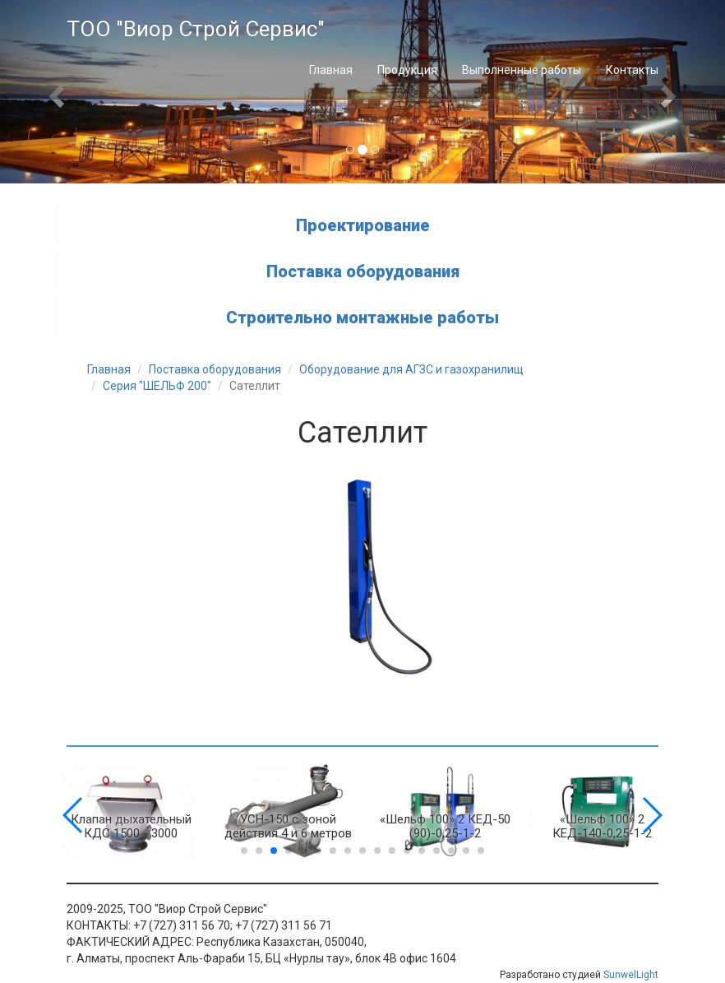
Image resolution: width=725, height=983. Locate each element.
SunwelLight (630, 975)
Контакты (632, 70)
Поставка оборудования (362, 271)
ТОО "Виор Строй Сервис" (196, 28)
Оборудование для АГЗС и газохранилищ (411, 369)
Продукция (407, 70)
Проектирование (363, 225)
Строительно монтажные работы (362, 317)
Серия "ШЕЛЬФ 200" (157, 385)
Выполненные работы (521, 70)
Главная (331, 70)
